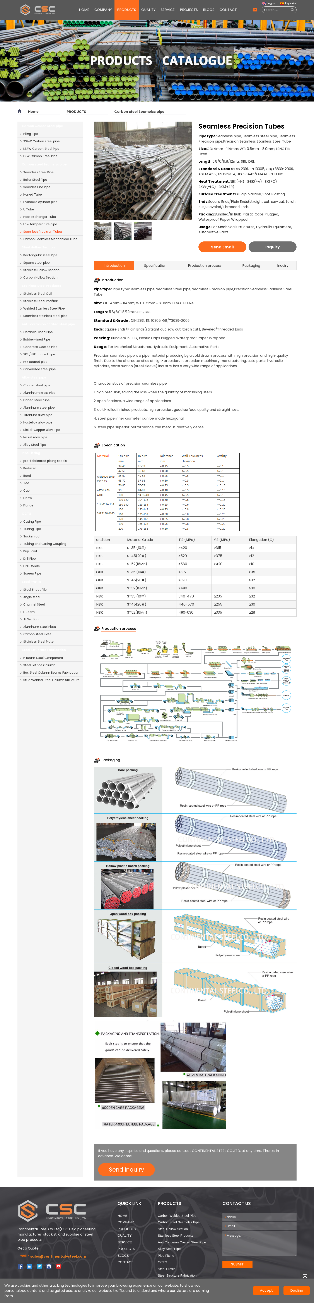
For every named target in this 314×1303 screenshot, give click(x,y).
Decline (296, 1290)
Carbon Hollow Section (39, 277)
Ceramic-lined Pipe (36, 332)
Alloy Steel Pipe (33, 444)
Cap (25, 490)
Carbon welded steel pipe (177, 1215)
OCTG (162, 1262)
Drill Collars (30, 566)
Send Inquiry (126, 1170)
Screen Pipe (30, 573)
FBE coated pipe (34, 362)
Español (288, 3)
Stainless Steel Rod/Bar (39, 301)
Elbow (26, 498)
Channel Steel (32, 604)
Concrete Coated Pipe (39, 347)
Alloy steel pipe (169, 1249)
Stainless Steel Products (175, 1235)
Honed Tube (31, 194)
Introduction (114, 265)
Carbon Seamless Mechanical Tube (48, 239)
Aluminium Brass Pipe (38, 393)
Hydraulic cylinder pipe (39, 202)
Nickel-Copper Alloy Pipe (40, 430)
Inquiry (272, 247)
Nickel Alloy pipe (33, 437)
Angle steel (30, 597)
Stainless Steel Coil (36, 293)
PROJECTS (189, 9)
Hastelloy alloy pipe (36, 422)
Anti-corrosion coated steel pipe (182, 1242)
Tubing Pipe (30, 529)
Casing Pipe (30, 521)
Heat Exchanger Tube (38, 217)
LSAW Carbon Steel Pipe (39, 148)
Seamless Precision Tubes (41, 231)
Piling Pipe (29, 134)
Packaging (251, 265)
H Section (29, 619)
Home (33, 111)
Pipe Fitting (166, 1255)
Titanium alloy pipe (36, 415)
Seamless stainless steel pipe (44, 316)
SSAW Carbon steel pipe (40, 141)
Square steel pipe (35, 262)
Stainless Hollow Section (40, 270)
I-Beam (27, 612)
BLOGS (208, 9)
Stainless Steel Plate (37, 641)
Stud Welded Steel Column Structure (50, 680)
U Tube (27, 209)
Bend (25, 475)
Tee (24, 483)
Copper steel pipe (35, 385)
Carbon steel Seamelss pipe (139, 111)
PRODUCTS (126, 9)
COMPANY (103, 9)
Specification (155, 265)
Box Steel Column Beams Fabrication (49, 672)
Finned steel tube (35, 400)
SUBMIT (237, 1264)
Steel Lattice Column (37, 665)
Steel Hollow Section (173, 1229)
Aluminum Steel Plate (38, 627)
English (269, 3)
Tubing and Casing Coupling (43, 544)
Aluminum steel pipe (37, 407)
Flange (26, 505)
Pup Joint (28, 551)
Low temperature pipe (38, 224)
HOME (84, 9)
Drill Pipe (28, 558)
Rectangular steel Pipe (38, 255)
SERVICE (168, 9)
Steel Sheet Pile (33, 589)
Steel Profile (167, 1269)
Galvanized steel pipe (38, 369)
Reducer (28, 468)
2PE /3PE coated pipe (37, 354)
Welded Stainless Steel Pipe (42, 308)
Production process (205, 265)
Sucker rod (29, 536)
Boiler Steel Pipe (33, 179)
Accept (266, 1290)
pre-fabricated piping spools (43, 461)
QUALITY (148, 9)
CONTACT (228, 9)
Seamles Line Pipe (35, 187)
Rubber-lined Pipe (35, 339)
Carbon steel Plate (35, 634)
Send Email (222, 247)
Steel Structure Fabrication (177, 1275)
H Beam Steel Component (41, 658)
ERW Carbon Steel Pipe (39, 156)
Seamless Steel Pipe (37, 172)
